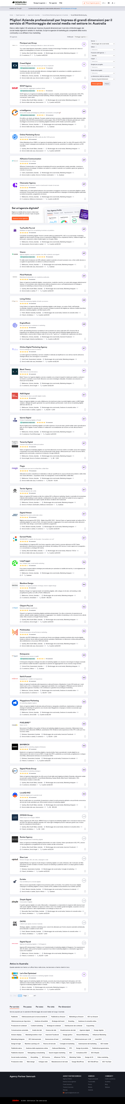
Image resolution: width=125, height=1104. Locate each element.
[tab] (14, 1007)
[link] (53, 3)
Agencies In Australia (34, 15)
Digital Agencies (20, 15)
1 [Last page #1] (35, 995)
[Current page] (30, 996)
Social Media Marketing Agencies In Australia (55, 15)
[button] (104, 3)
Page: (25, 995)
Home (11, 15)
